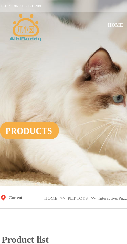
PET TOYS (78, 198)
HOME (50, 198)
